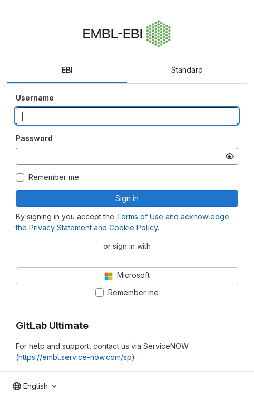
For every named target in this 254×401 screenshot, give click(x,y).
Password (34, 138)
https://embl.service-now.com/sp (75, 357)
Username (35, 97)
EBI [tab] (67, 69)
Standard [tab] (187, 69)
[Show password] (229, 156)
